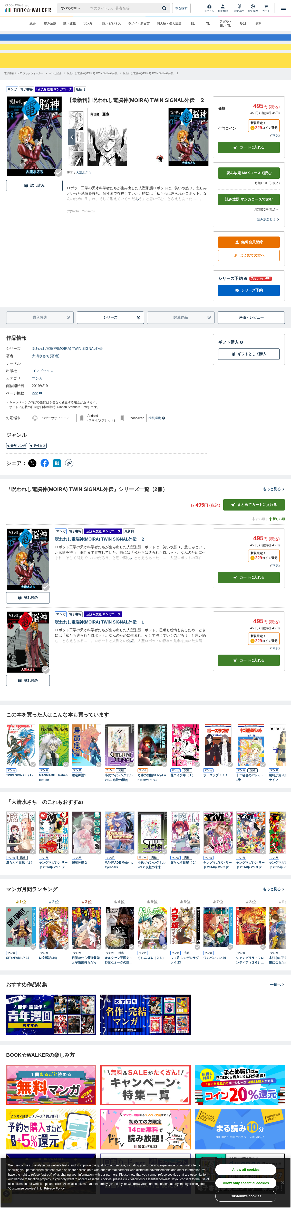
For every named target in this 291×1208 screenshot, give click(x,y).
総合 (33, 23)
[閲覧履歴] (253, 8)
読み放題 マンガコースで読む (249, 218)
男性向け (38, 464)
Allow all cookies (246, 1170)
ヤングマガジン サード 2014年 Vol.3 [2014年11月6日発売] (250, 883)
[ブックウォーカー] (27, 8)
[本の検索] (72, 8)
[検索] (165, 8)
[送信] (165, 8)
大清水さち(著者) (45, 374)
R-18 (243, 23)
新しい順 (276, 537)
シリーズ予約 (232, 297)
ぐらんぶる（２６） (151, 976)
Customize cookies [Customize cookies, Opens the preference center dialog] (245, 1196)
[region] (145, 1183)
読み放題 (50, 23)
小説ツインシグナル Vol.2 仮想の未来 (151, 883)
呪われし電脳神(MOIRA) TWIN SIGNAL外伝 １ (100, 640)
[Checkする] (58, 191)
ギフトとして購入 (248, 372)
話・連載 (69, 23)
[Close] (282, 1182)
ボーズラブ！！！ (215, 794)
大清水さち (83, 191)
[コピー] (69, 481)
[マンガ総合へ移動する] (55, 92)
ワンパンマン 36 (214, 976)
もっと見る (274, 507)
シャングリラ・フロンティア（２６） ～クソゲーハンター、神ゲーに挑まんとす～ (250, 979)
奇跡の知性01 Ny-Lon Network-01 (152, 796)
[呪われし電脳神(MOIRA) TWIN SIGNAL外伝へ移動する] (92, 92)
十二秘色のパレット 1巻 (251, 796)
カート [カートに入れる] (249, 596)
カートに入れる (249, 166)
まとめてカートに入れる (254, 523)
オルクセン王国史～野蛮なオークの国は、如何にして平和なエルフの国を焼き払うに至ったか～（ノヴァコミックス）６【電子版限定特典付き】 (118, 979)
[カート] (266, 8)
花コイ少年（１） (182, 794)
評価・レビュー (251, 336)
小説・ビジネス (110, 23)
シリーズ (122, 336)
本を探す (181, 8)
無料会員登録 (249, 260)
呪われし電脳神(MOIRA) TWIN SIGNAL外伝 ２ (100, 557)
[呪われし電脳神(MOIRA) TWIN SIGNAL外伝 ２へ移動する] (151, 92)
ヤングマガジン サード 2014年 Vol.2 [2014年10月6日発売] (217, 883)
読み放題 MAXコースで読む (249, 191)
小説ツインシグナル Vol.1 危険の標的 (118, 796)
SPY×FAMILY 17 (17, 976)
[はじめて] (239, 8)
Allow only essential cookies (246, 1183)
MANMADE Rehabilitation (54, 796)
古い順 (258, 537)
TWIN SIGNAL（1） (20, 794)
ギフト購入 (230, 360)
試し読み (34, 204)
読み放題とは (268, 238)
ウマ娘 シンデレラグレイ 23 (184, 979)
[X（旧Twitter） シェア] (32, 481)
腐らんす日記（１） (20, 881)
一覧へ (277, 1003)
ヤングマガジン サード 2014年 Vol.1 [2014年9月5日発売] (53, 883)
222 (37, 412)
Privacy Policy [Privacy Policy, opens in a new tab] (54, 1188)
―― (35, 382)
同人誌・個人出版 (169, 23)
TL (208, 23)
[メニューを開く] (283, 8)
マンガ (87, 23)
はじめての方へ (249, 274)
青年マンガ (16, 464)
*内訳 (275, 154)
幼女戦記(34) (48, 976)
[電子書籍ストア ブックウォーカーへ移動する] (23, 92)
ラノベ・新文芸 (139, 23)
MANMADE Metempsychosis (119, 883)
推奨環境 (157, 436)
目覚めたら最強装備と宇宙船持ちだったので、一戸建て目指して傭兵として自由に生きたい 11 (86, 979)
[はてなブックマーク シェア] (57, 481)
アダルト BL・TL (225, 23)
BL (193, 23)
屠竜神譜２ (79, 881)
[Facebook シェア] (44, 481)
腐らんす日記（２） (184, 881)
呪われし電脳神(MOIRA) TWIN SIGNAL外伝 (67, 367)
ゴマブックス (42, 389)
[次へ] (71, 155)
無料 (258, 23)
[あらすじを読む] (138, 212)
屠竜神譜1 (79, 794)
